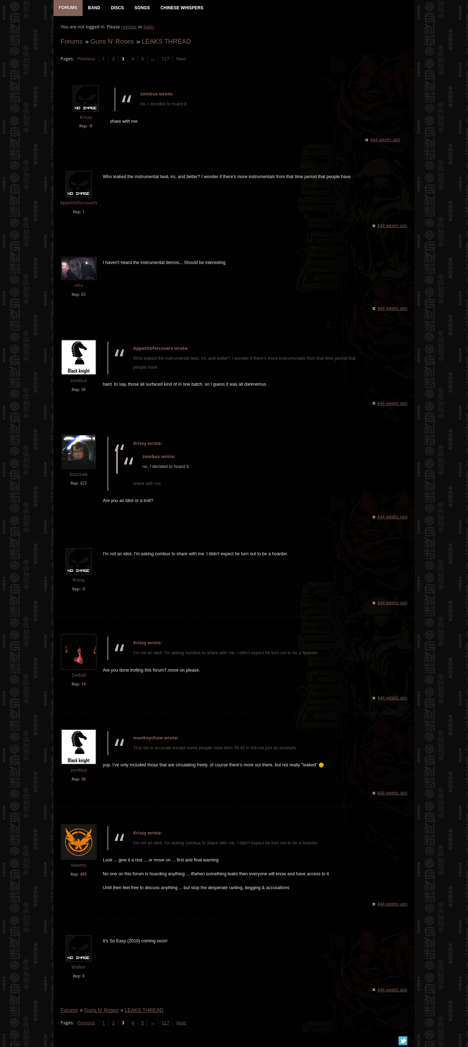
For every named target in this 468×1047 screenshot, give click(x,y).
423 (83, 483)
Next (181, 59)
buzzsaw (79, 474)
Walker (79, 967)
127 (165, 59)
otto (78, 285)
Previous (86, 59)
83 (83, 294)
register (129, 27)
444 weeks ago (385, 140)
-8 (90, 125)
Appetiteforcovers (79, 203)
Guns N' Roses (112, 41)
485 (83, 874)
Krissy (86, 117)
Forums (72, 41)
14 (83, 684)
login (149, 27)
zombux (78, 381)
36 (83, 389)
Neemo (79, 865)
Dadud (78, 675)
